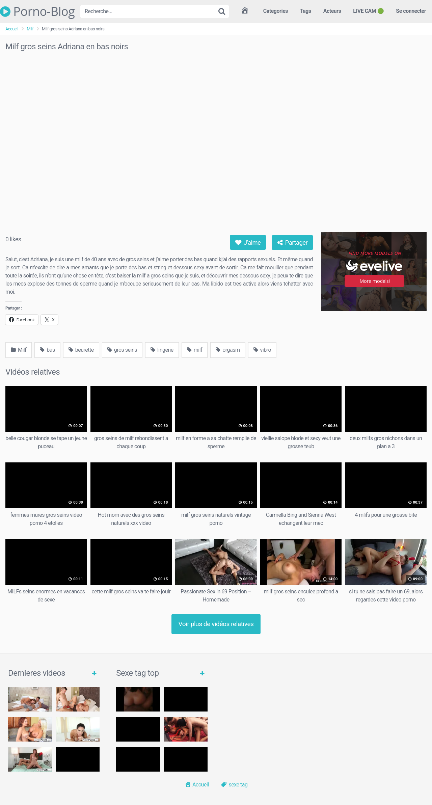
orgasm (228, 350)
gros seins (122, 350)
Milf (30, 28)
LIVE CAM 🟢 (368, 11)
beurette (81, 350)
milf (194, 350)
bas (47, 350)
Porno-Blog (37, 11)
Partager (292, 242)
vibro (262, 350)
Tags (305, 11)
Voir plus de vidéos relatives (216, 624)
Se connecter (411, 11)
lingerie (162, 350)
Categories (275, 11)
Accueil (11, 28)
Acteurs (332, 11)
